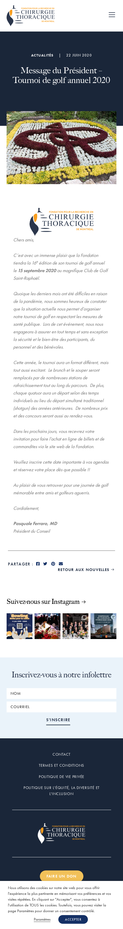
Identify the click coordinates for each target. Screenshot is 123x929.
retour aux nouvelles (86, 569)
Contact (61, 754)
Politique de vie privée (61, 776)
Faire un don (61, 876)
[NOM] (61, 693)
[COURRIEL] (61, 707)
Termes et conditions (61, 765)
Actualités (42, 55)
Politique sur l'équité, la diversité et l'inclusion (61, 790)
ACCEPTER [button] (73, 919)
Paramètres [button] (42, 919)
